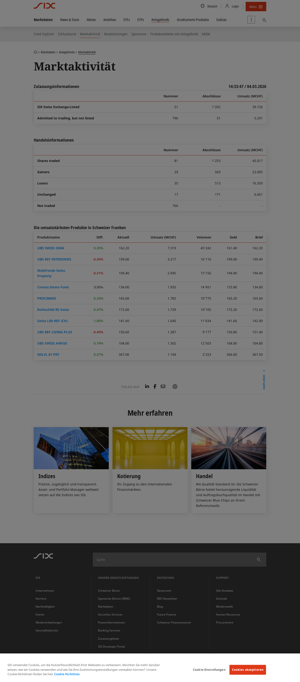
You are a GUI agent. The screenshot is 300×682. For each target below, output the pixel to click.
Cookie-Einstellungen (209, 669)
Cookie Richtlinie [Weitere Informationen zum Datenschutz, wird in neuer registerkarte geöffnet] (67, 674)
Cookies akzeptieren (247, 669)
